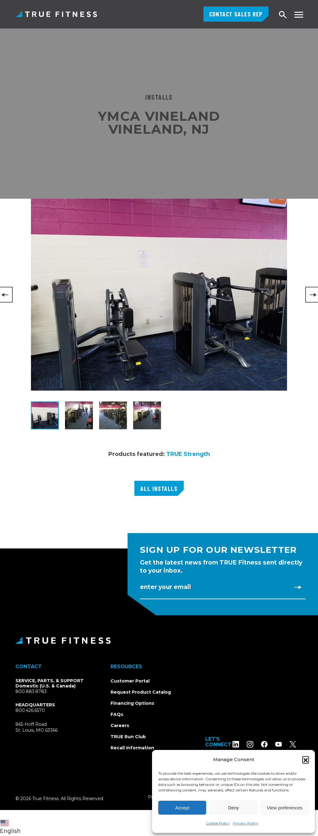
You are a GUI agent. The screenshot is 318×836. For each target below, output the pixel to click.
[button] (306, 759)
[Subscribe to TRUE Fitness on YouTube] (285, 744)
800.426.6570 (30, 710)
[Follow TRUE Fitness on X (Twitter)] (299, 744)
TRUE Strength (188, 454)
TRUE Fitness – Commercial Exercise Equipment (56, 14)
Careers (120, 725)
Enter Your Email (165, 587)
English (10, 827)
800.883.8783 (31, 691)
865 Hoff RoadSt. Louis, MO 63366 (36, 727)
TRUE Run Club (128, 736)
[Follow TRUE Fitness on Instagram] (256, 744)
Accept (182, 807)
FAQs (117, 714)
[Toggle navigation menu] (298, 14)
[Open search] (283, 15)
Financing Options (132, 703)
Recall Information (132, 748)
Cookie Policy (218, 823)
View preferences (285, 807)
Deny (233, 807)
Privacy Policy (245, 823)
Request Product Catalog (141, 692)
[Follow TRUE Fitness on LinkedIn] (242, 744)
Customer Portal (130, 681)
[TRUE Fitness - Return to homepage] (159, 640)
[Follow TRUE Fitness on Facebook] (271, 744)
